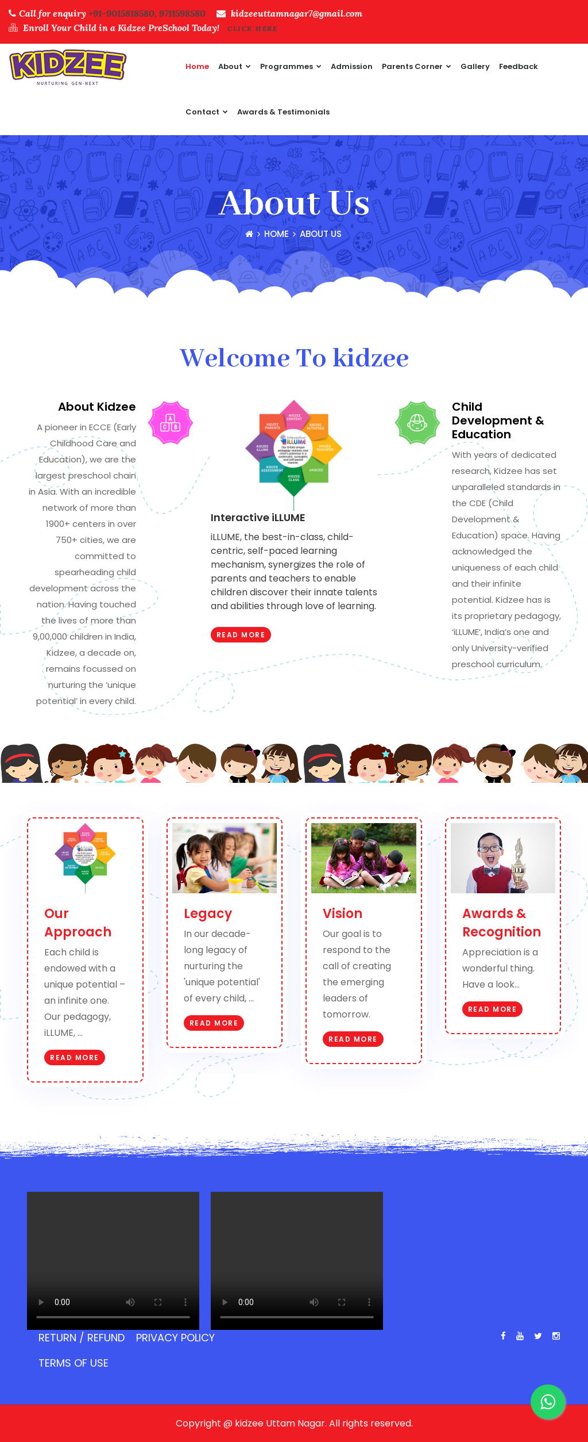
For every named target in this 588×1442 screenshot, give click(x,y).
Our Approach (77, 923)
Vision (342, 914)
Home (197, 66)
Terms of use (73, 1363)
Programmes (291, 66)
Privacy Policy (175, 1337)
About (234, 66)
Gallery (475, 66)
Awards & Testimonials (283, 111)
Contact (206, 111)
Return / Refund (81, 1337)
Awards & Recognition (501, 923)
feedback (518, 66)
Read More (241, 635)
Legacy (208, 914)
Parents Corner (416, 66)
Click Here (252, 28)
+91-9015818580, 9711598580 (147, 13)
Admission (352, 66)
